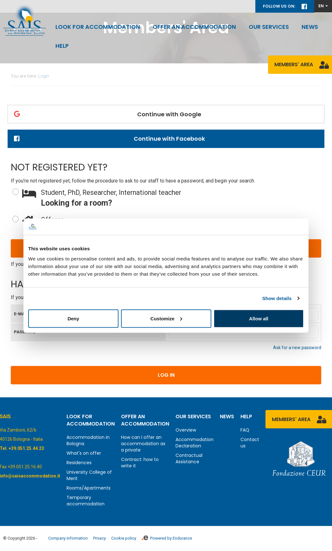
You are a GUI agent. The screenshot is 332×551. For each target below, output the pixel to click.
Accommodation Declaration (195, 442)
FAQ (244, 430)
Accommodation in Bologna (88, 440)
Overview (186, 430)
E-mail (21, 313)
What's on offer (84, 453)
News (310, 27)
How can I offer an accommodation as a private (143, 443)
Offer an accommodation (194, 27)
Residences (79, 462)
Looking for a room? (171, 198)
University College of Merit (89, 475)
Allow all (258, 318)
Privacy (99, 538)
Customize (166, 318)
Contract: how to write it (140, 462)
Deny (73, 318)
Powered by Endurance (167, 538)
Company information (68, 538)
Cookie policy (123, 538)
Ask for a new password (297, 347)
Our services (269, 27)
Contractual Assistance (189, 458)
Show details (277, 298)
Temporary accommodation (86, 500)
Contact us (249, 442)
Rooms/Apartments (89, 488)
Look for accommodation (97, 27)
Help (62, 46)
